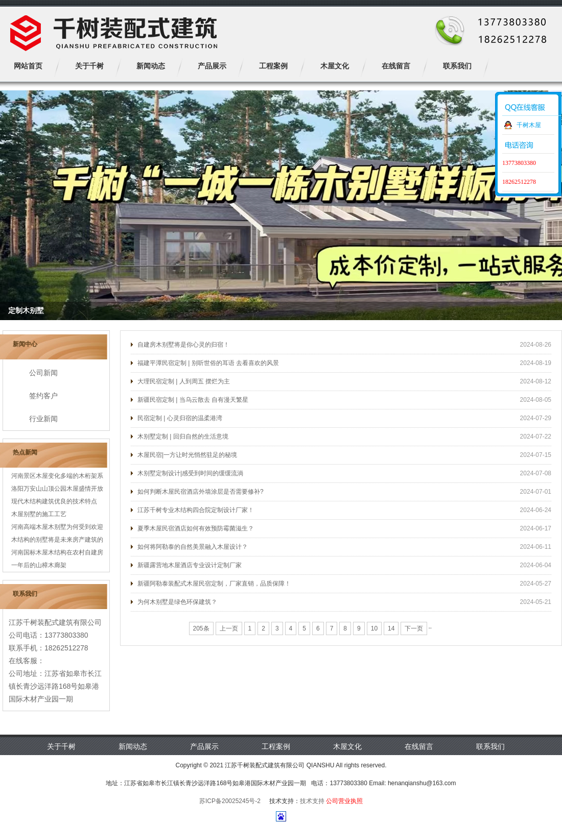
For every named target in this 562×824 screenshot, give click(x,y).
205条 (201, 628)
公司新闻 (43, 373)
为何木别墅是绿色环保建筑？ (177, 601)
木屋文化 (347, 746)
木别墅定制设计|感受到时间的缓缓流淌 (190, 473)
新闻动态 (133, 746)
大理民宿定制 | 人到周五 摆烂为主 (183, 381)
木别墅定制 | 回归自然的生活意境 (182, 436)
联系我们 (490, 746)
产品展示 (204, 746)
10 (374, 628)
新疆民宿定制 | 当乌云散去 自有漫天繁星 (192, 399)
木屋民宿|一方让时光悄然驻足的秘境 (187, 454)
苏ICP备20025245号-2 (230, 801)
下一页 (414, 628)
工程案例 (276, 746)
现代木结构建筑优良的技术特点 (54, 501)
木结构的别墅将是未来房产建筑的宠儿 (57, 541)
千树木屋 (529, 125)
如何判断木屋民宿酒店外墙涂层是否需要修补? (200, 491)
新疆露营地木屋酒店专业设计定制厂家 (189, 565)
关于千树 (61, 746)
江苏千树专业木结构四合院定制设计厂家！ (195, 510)
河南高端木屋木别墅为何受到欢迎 (57, 526)
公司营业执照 (344, 801)
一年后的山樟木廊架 (38, 565)
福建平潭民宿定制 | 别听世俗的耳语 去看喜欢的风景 (208, 363)
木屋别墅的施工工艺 (38, 514)
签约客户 (43, 396)
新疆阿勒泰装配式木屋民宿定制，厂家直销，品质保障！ (214, 583)
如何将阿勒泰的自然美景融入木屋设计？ (192, 546)
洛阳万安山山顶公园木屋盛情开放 (57, 488)
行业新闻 (43, 419)
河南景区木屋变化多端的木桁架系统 (57, 477)
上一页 (229, 628)
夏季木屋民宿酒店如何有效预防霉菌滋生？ (195, 528)
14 (391, 628)
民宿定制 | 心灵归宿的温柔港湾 (179, 418)
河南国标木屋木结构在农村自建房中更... (57, 554)
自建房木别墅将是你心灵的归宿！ (183, 344)
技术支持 (312, 801)
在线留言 (419, 746)
